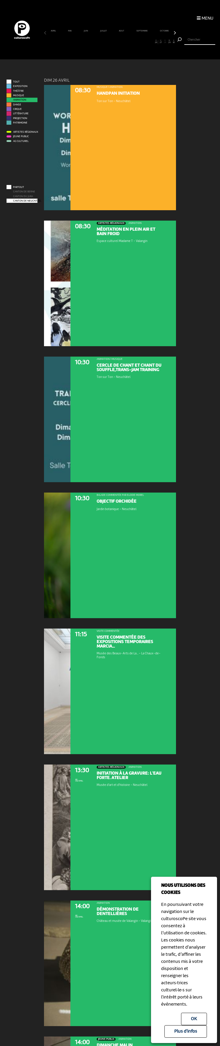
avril (53, 31)
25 (152, 42)
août (122, 31)
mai (70, 31)
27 (160, 42)
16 (112, 42)
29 (169, 42)
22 (138, 42)
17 (116, 42)
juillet (103, 31)
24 (147, 42)
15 (108, 42)
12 (95, 42)
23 (143, 42)
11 (90, 42)
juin (86, 31)
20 (130, 42)
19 (125, 42)
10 (86, 42)
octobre (164, 31)
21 (134, 42)
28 (165, 42)
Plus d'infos (185, 1031)
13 (99, 42)
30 (174, 42)
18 (121, 42)
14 (103, 42)
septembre (142, 31)
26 (156, 42)
